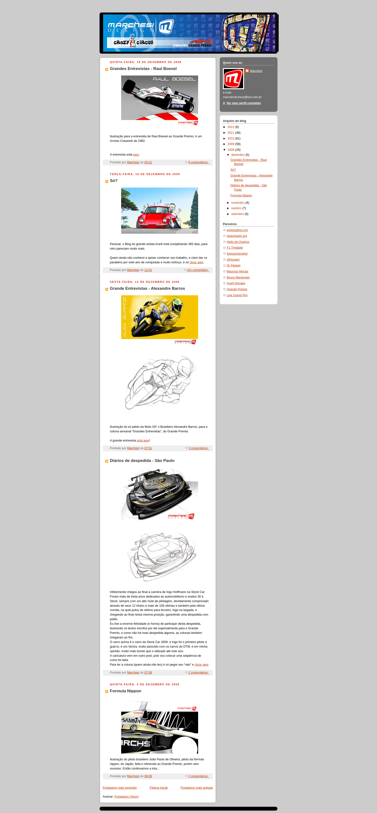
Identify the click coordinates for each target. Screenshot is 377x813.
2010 (231, 138)
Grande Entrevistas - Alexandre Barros (147, 288)
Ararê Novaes (236, 283)
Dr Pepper (233, 265)
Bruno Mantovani (238, 277)
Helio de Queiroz (238, 242)
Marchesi (256, 71)
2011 (231, 132)
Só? (114, 180)
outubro (236, 208)
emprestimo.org (237, 230)
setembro (238, 214)
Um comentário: (198, 270)
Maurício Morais (237, 271)
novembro (238, 202)
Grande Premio (237, 289)
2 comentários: (198, 672)
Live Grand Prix (237, 295)
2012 (231, 127)
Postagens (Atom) (126, 796)
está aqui (143, 440)
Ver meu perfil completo (243, 103)
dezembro (238, 155)
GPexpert (233, 259)
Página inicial (159, 787)
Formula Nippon (125, 691)
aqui (136, 154)
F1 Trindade (235, 247)
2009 (231, 144)
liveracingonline (237, 253)
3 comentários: (198, 448)
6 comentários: (198, 162)
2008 (231, 149)
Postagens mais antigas (197, 787)
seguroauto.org (237, 236)
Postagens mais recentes (120, 787)
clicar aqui (196, 262)
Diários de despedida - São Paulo (142, 460)
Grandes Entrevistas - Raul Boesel (143, 68)
